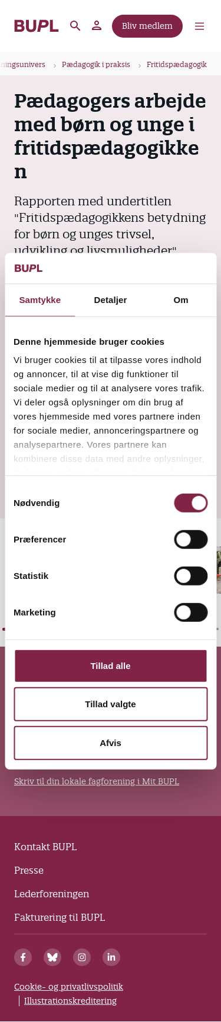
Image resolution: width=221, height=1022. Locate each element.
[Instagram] (82, 957)
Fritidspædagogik (177, 64)
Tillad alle (110, 666)
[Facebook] (23, 957)
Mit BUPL (97, 26)
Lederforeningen (51, 894)
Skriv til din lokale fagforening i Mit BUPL (96, 781)
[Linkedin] (111, 957)
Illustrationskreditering (70, 1001)
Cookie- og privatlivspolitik (68, 986)
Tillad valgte (110, 704)
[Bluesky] (52, 957)
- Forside (36, 26)
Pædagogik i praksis (96, 64)
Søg (75, 26)
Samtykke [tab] (40, 300)
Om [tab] (181, 300)
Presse (29, 870)
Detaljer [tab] (110, 300)
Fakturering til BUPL (59, 917)
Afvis (110, 743)
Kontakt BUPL (45, 847)
